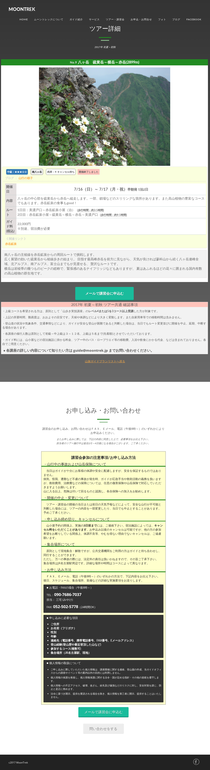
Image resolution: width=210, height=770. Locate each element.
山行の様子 (25, 178)
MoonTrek (22, 9)
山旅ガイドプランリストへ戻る (105, 361)
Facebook (193, 19)
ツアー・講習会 (115, 19)
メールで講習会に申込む (104, 293)
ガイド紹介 (76, 19)
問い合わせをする (103, 728)
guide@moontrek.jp (91, 350)
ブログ (176, 19)
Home (23, 19)
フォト (162, 19)
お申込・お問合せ (141, 19)
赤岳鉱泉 (11, 244)
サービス (94, 19)
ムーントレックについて (48, 19)
